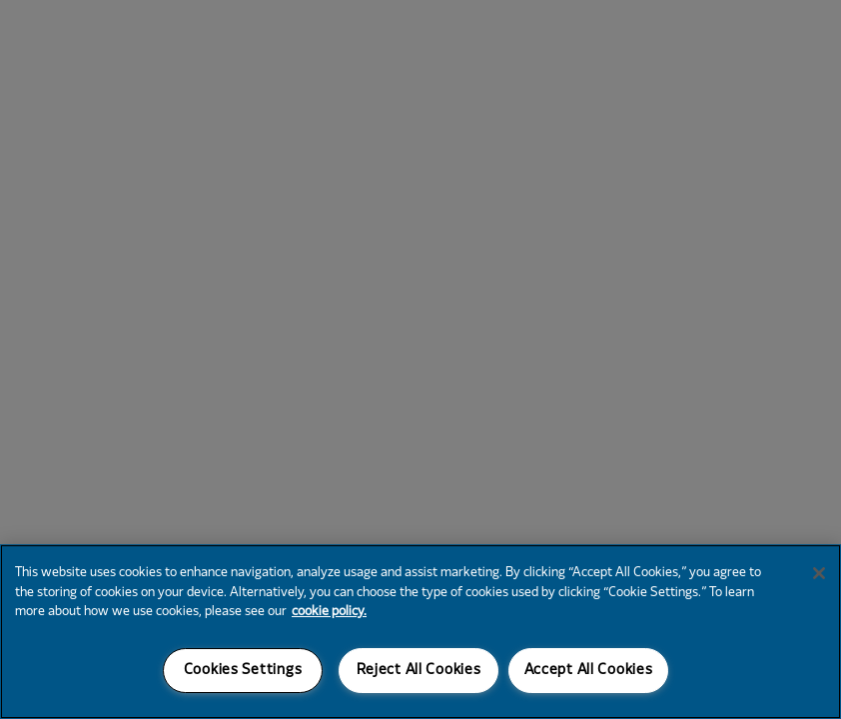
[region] (420, 631)
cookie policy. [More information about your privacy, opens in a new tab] (329, 612)
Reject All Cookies (419, 670)
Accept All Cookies (588, 670)
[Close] (819, 573)
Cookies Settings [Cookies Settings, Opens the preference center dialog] (243, 670)
